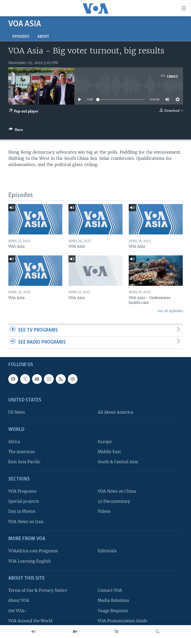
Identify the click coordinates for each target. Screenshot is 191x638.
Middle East (109, 451)
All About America (115, 412)
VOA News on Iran (25, 521)
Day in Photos (21, 511)
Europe (105, 441)
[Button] (16, 131)
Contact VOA (110, 590)
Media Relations (113, 600)
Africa (14, 441)
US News (16, 412)
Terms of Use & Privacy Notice (37, 590)
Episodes (20, 37)
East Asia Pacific (24, 461)
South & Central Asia (118, 461)
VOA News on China (117, 491)
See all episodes (170, 311)
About (43, 37)
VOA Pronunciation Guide (122, 620)
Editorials (107, 550)
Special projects (23, 501)
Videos (104, 511)
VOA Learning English (29, 560)
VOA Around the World (30, 620)
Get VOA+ (17, 610)
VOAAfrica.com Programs (33, 550)
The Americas (21, 451)
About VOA (18, 600)
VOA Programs (22, 491)
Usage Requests (113, 610)
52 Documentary (114, 501)
